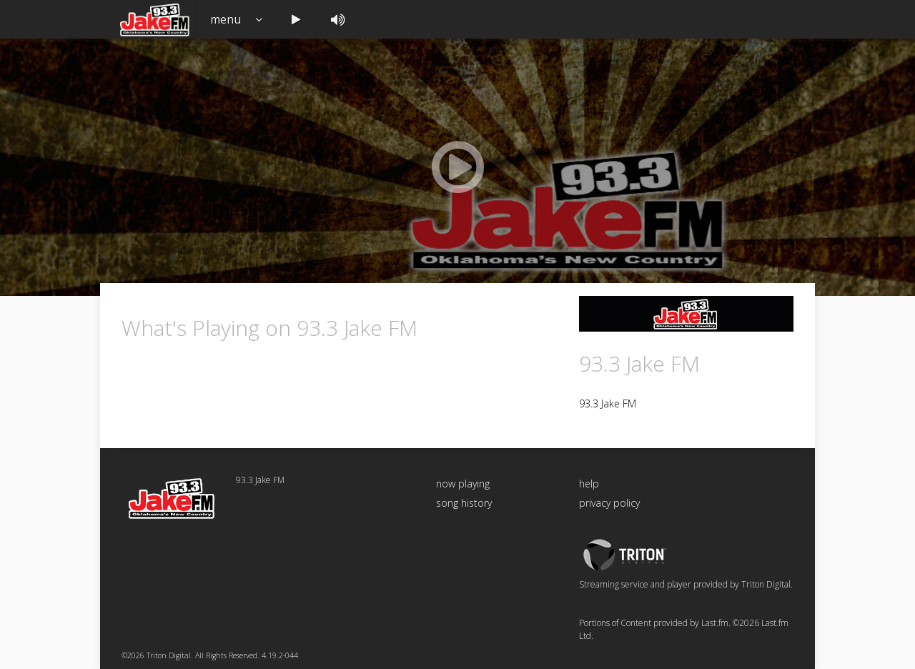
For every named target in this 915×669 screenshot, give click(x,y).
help (589, 483)
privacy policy (609, 503)
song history (464, 503)
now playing (463, 483)
